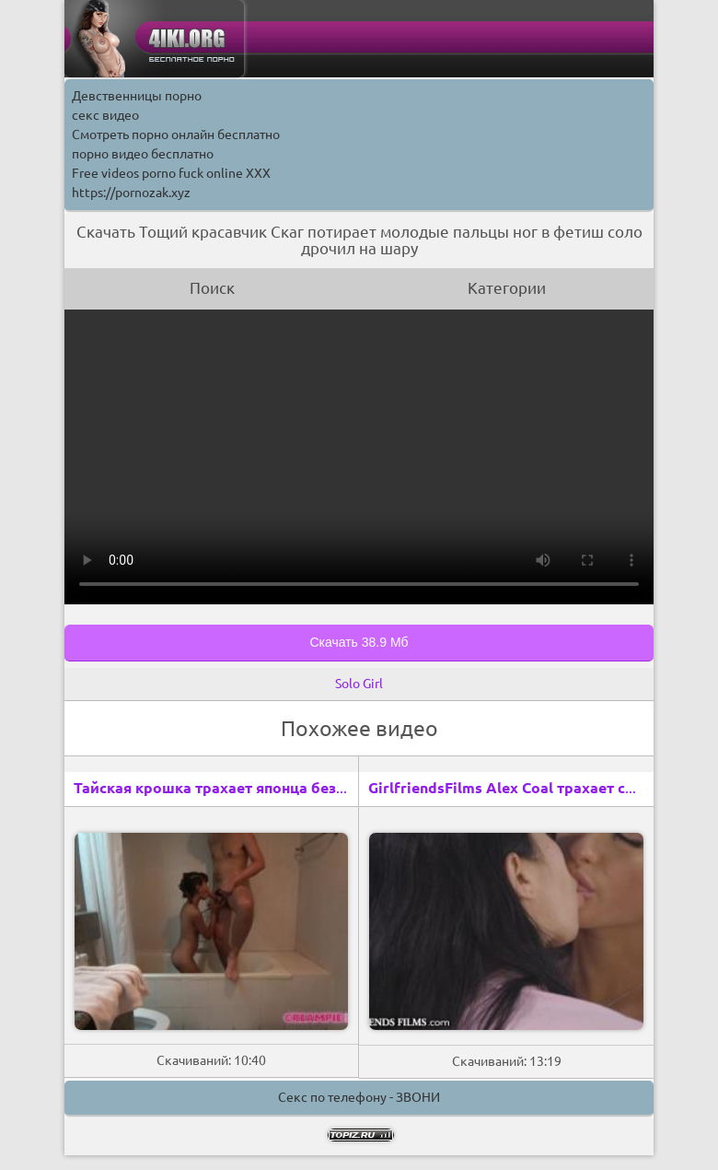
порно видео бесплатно (143, 153)
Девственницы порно (137, 95)
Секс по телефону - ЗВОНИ (359, 1097)
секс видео (105, 115)
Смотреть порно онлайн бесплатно (176, 134)
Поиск (212, 288)
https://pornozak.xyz (131, 192)
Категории (507, 288)
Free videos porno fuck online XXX (171, 173)
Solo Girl (359, 683)
